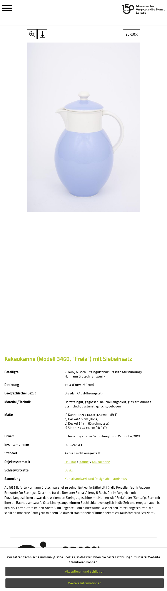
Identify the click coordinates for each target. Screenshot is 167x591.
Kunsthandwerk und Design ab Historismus (96, 478)
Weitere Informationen (84, 583)
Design (70, 470)
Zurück (131, 34)
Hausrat (70, 462)
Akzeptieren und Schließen (84, 571)
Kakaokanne (101, 462)
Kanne (84, 462)
